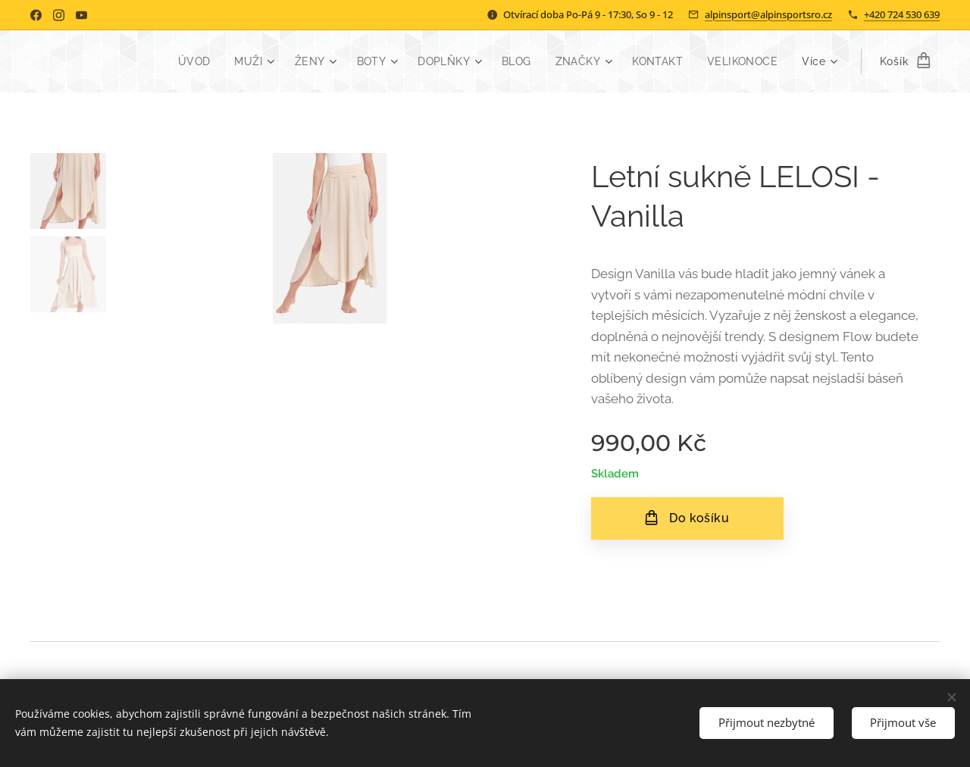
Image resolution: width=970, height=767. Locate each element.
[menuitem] (187, 61)
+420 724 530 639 (902, 14)
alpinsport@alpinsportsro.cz (768, 14)
